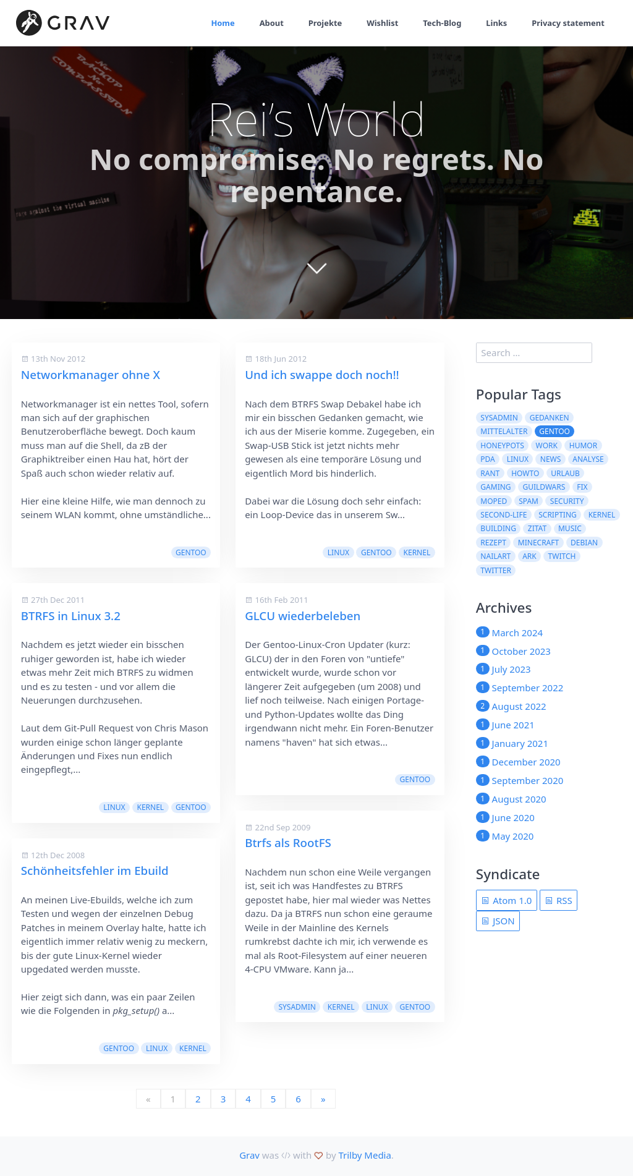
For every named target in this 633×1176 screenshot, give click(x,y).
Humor (583, 445)
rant (489, 473)
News (550, 459)
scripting (557, 514)
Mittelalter (503, 431)
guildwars (543, 487)
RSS (558, 900)
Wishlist (380, 22)
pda (487, 459)
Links (495, 22)
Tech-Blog (440, 22)
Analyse (587, 459)
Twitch (562, 556)
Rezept (493, 542)
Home (220, 22)
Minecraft (538, 542)
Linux (114, 807)
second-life (503, 514)
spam (528, 501)
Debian (584, 542)
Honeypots (502, 445)
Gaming (495, 487)
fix (582, 487)
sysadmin (296, 1007)
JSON (497, 920)
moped (493, 501)
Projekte (322, 22)
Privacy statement (568, 22)
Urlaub (565, 473)
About (268, 22)
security (567, 501)
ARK (529, 556)
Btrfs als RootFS (288, 842)
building (498, 528)
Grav (249, 1155)
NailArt (495, 556)
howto (525, 473)
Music (570, 528)
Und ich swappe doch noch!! (322, 374)
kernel (150, 807)
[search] (534, 353)
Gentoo (191, 552)
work (547, 445)
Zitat (537, 528)
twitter (495, 570)
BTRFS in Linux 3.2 (71, 615)
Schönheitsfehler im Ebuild (95, 870)
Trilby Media (364, 1155)
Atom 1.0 (506, 900)
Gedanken (549, 417)
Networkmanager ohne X (90, 374)
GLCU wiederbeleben (302, 615)
